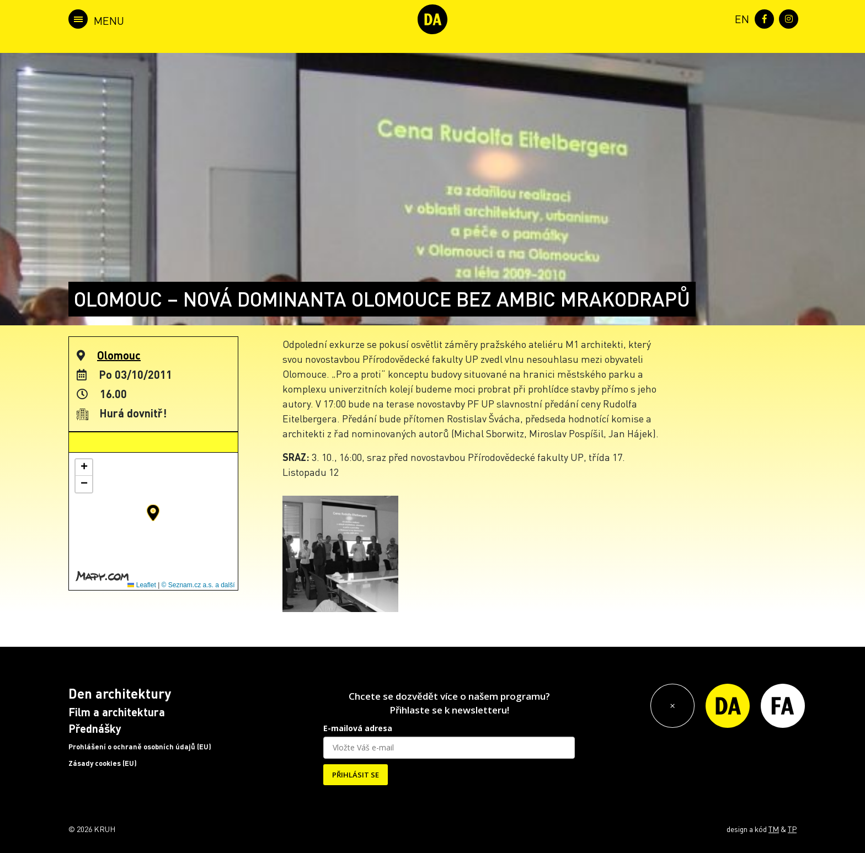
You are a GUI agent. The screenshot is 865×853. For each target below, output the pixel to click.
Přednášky (94, 728)
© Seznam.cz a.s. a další (198, 585)
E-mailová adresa (357, 728)
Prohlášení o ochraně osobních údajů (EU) (139, 746)
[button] (153, 513)
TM (773, 829)
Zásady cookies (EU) (102, 763)
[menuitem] (739, 18)
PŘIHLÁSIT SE (355, 775)
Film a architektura (116, 712)
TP (792, 829)
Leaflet (141, 585)
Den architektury (119, 693)
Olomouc (119, 355)
